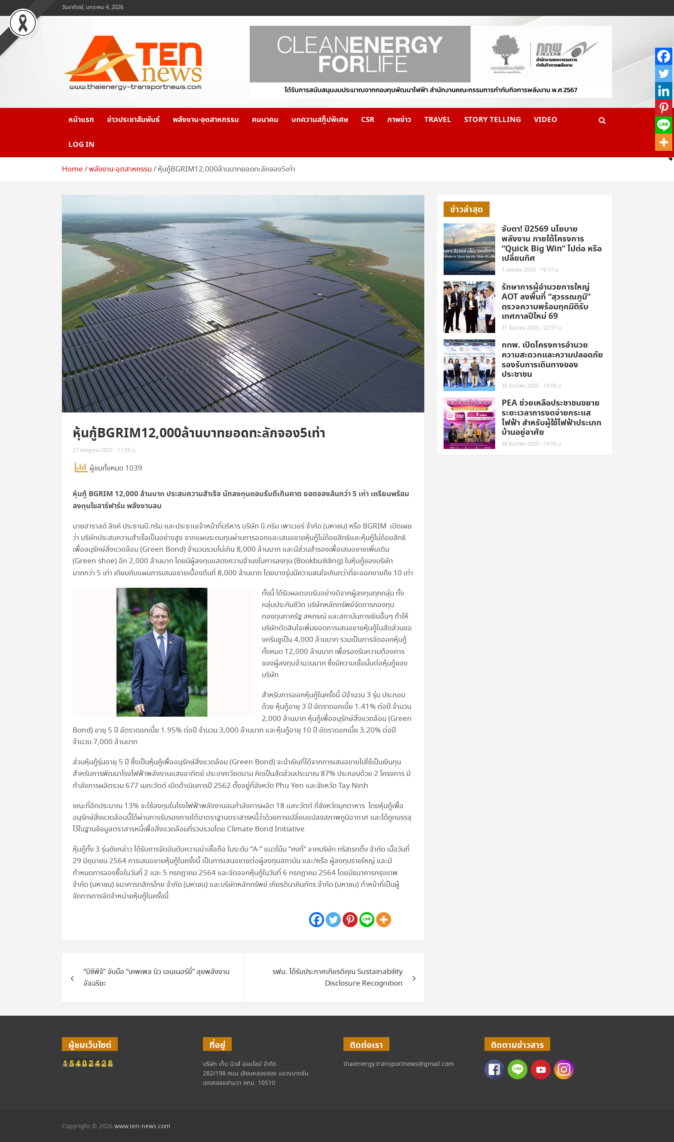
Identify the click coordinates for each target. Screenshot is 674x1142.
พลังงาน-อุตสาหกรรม (206, 119)
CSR (367, 119)
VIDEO (546, 119)
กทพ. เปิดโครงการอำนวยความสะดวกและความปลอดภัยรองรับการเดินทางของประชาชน (552, 360)
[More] (383, 919)
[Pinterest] (350, 919)
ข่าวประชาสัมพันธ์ (133, 119)
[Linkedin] (663, 90)
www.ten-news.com (142, 1126)
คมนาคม (265, 119)
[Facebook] (316, 919)
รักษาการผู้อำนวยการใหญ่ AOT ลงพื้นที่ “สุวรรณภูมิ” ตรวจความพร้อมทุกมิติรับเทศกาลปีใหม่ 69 (546, 302)
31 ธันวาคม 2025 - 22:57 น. (532, 328)
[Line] (366, 919)
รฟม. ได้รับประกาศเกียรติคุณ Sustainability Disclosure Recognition (338, 978)
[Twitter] (333, 919)
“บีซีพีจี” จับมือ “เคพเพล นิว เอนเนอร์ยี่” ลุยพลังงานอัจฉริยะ (156, 978)
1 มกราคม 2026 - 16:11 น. (530, 270)
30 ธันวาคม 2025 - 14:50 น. (532, 444)
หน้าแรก (81, 119)
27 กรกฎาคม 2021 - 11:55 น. (104, 450)
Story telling (492, 119)
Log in (81, 144)
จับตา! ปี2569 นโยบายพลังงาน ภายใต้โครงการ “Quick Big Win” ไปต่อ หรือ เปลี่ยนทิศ (552, 244)
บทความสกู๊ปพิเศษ (319, 119)
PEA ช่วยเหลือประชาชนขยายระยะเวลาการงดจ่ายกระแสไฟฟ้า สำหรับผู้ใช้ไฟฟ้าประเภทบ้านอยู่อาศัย (551, 418)
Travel (437, 119)
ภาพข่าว (399, 119)
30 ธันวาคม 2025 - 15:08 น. (532, 386)
